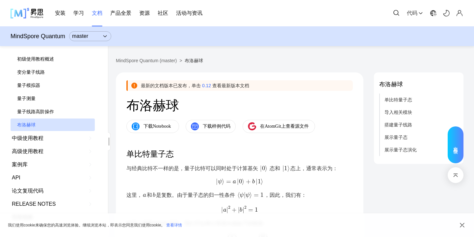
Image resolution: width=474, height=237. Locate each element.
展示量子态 (396, 137)
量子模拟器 (28, 85)
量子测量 (26, 98)
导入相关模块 (398, 112)
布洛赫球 (26, 124)
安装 (60, 13)
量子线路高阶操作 (35, 111)
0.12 (206, 85)
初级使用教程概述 (35, 59)
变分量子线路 (31, 72)
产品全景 (120, 13)
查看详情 (174, 225)
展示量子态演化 (400, 149)
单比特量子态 (398, 99)
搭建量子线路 (398, 124)
